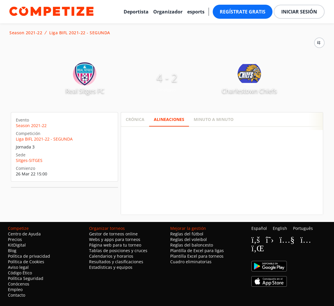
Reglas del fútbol (186, 234)
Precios (15, 239)
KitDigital (17, 245)
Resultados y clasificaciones (116, 261)
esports (196, 11)
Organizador (168, 11)
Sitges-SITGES (29, 160)
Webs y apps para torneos (114, 239)
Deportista (136, 11)
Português (303, 228)
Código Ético (20, 273)
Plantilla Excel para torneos (197, 256)
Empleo (15, 289)
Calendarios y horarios (111, 256)
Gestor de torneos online (113, 234)
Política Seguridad (25, 278)
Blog (12, 250)
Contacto (16, 295)
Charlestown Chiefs (249, 91)
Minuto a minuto (214, 119)
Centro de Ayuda (24, 234)
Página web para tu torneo (115, 245)
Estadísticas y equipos (110, 267)
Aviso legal (18, 267)
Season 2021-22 (25, 32)
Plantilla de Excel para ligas (197, 250)
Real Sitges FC (84, 91)
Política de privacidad (29, 256)
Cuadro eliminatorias (191, 261)
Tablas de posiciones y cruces (118, 250)
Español (259, 228)
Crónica (135, 119)
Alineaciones (169, 119)
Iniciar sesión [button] (299, 11)
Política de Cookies (26, 261)
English (280, 228)
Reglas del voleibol (188, 239)
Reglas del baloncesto (191, 245)
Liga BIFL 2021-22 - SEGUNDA (79, 32)
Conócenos (18, 284)
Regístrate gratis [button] (242, 11)
